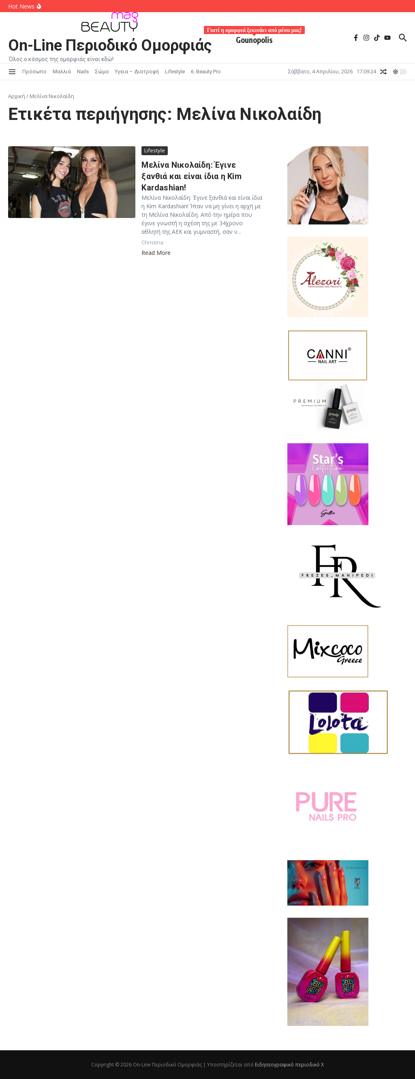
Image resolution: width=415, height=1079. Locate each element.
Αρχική (16, 96)
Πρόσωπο (34, 71)
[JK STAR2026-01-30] (347, 484)
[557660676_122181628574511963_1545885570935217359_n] (347, 807)
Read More (156, 252)
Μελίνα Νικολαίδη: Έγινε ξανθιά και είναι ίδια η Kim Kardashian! (191, 176)
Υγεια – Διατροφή (137, 71)
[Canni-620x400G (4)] (327, 355)
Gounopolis (254, 38)
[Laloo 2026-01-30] (347, 185)
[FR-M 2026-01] (347, 575)
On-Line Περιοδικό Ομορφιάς (110, 45)
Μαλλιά (62, 71)
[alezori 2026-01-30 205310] (347, 277)
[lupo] (347, 883)
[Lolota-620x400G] (347, 722)
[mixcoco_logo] (347, 651)
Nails (83, 71)
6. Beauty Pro (206, 71)
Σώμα (102, 71)
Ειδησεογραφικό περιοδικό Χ (289, 1064)
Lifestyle (175, 71)
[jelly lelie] (347, 972)
